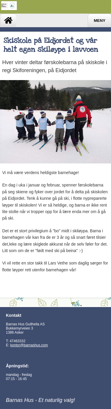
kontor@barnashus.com (29, 345)
